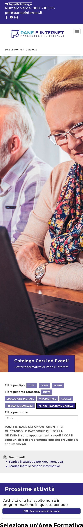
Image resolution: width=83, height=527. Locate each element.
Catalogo (31, 49)
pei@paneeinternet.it (23, 13)
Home (18, 49)
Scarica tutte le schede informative (34, 466)
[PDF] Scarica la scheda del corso (41, 511)
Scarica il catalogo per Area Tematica (36, 461)
